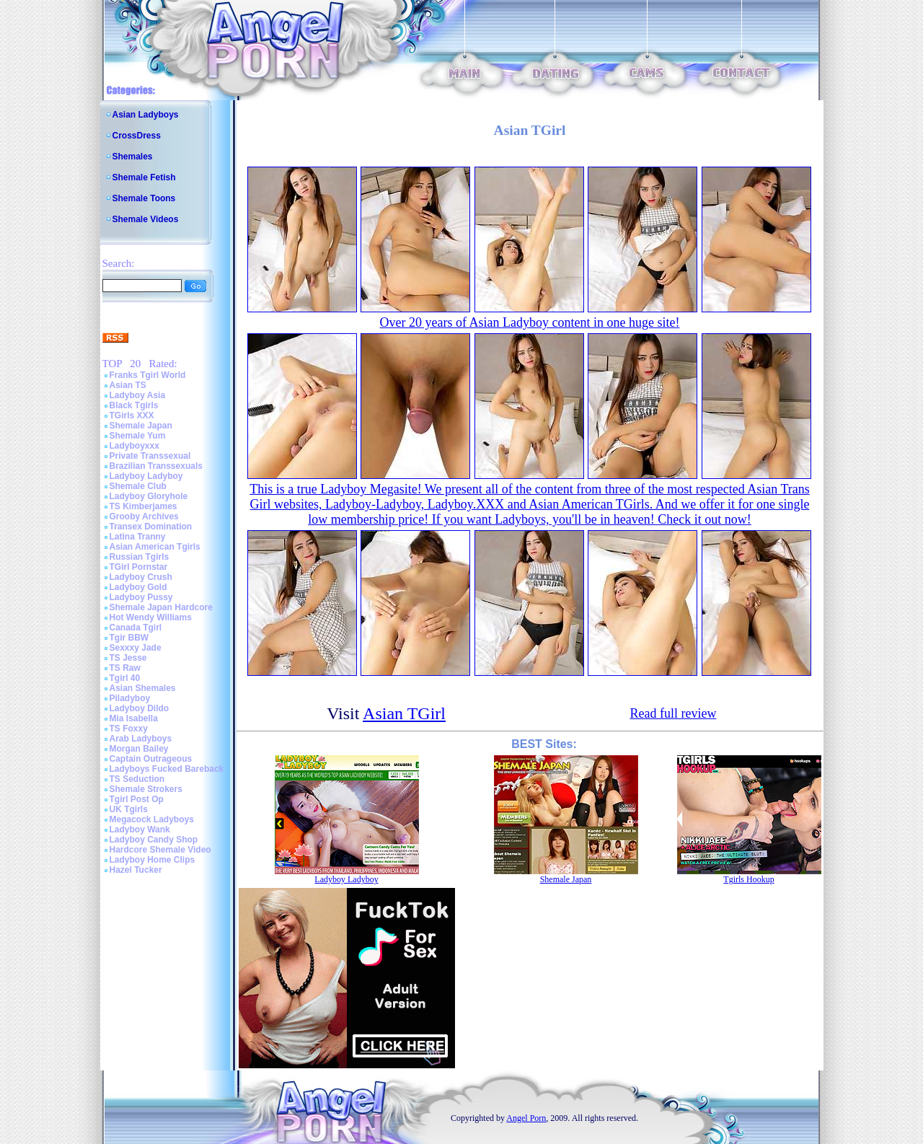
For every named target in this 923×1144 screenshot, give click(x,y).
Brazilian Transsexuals (156, 466)
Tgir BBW (129, 638)
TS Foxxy (129, 728)
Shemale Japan (141, 426)
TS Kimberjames (143, 506)
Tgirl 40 (125, 678)
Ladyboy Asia (138, 395)
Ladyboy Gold (138, 587)
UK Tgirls (129, 809)
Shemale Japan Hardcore (161, 607)
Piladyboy (130, 698)
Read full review (673, 713)
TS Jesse (128, 658)
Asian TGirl (404, 713)
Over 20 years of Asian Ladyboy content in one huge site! (530, 322)
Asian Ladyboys (145, 115)
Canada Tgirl (136, 627)
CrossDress (136, 136)
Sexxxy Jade (136, 648)
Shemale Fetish (144, 177)
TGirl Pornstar (139, 567)
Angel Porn (526, 1118)
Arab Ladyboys (141, 739)
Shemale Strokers (146, 789)
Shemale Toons (144, 198)
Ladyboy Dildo (139, 708)
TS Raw (125, 668)
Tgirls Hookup (748, 879)
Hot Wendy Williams (151, 617)
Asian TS (128, 385)
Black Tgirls (134, 405)
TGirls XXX (132, 415)
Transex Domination (151, 527)
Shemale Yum (138, 436)
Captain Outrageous (151, 759)
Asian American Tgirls (155, 547)
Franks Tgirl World (148, 375)
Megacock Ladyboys (152, 819)
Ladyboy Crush (141, 577)
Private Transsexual (150, 456)
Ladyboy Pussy (141, 597)
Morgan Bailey (139, 749)
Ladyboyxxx (134, 446)
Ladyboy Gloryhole (149, 496)
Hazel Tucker (136, 870)
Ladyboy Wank (140, 829)
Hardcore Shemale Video (160, 850)
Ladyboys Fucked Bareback (167, 769)
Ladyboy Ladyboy (146, 476)
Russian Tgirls (139, 557)
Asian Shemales (143, 688)
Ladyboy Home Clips (152, 860)
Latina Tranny (138, 537)
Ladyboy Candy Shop (154, 840)
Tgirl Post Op (137, 799)
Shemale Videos (145, 219)
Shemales (132, 156)
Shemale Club (138, 486)
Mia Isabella (134, 718)
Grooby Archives (144, 516)
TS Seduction (137, 779)
